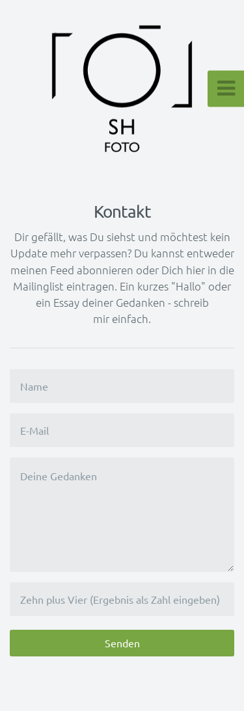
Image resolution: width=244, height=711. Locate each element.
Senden (122, 642)
